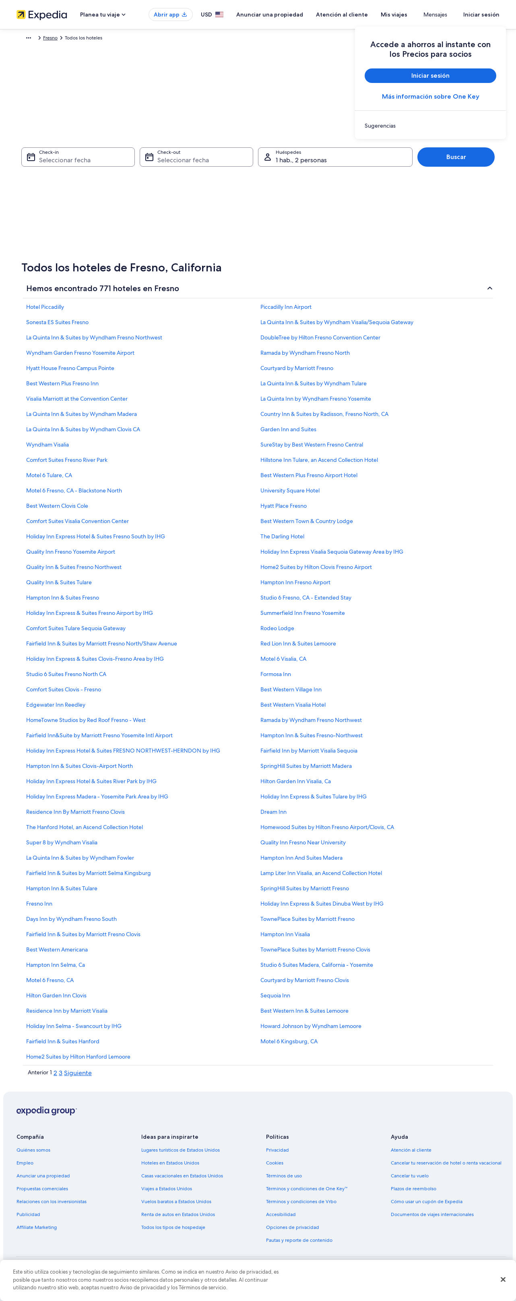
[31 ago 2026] (32, 252)
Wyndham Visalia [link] (47, 448)
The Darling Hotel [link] (282, 540)
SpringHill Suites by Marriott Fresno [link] (304, 892)
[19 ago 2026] (75, 216)
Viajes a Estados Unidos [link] (166, 1192)
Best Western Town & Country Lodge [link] (306, 525)
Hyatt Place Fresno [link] (283, 509)
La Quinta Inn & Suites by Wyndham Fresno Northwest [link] (94, 341)
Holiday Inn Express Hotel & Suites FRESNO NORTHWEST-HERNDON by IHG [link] (123, 754)
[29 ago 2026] (140, 234)
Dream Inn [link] (273, 815)
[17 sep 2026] (257, 198)
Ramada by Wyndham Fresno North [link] (305, 356)
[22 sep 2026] (214, 216)
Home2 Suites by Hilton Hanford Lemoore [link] (78, 1060)
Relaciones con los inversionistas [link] (52, 1205)
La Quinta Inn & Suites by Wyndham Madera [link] (81, 418)
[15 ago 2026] (140, 198)
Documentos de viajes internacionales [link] (432, 1218)
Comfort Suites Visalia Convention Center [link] (77, 525)
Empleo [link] (25, 1167)
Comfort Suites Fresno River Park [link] (66, 463)
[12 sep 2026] (301, 181)
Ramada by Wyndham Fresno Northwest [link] (311, 724)
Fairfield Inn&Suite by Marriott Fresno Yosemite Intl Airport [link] (99, 739)
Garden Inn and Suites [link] (288, 433)
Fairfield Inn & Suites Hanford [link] (62, 1045)
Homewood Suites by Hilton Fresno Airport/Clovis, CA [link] (327, 831)
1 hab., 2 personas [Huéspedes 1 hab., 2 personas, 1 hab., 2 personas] (301, 164)
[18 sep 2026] (279, 198)
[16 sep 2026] (236, 198)
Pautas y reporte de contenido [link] (299, 1244)
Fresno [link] (156, 39)
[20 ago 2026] (97, 216)
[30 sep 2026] (236, 234)
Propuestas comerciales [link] (42, 1192)
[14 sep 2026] (193, 198)
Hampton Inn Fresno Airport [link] (295, 586)
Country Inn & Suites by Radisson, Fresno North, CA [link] (324, 418)
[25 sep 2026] (279, 216)
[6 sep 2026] (322, 163)
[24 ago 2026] (32, 234)
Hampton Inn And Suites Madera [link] (301, 861)
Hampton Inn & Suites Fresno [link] (62, 601)
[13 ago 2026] (97, 198)
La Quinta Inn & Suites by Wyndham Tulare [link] (313, 387)
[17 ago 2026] (32, 216)
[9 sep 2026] (236, 181)
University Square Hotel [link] (290, 494)
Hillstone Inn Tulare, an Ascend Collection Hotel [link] (319, 463)
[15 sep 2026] (214, 198)
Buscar (456, 161)
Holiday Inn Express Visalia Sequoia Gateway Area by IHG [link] (331, 555)
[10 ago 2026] (32, 198)
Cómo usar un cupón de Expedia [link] (426, 1205)
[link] (430, 125)
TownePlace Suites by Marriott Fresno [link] (307, 923)
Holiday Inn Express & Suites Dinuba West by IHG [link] (322, 907)
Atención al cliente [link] (411, 1154)
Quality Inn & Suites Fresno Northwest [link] (74, 571)
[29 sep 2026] (214, 234)
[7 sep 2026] (193, 181)
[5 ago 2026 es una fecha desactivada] (75, 181)
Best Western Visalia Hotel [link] (293, 708)
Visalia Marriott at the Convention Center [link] (77, 402)
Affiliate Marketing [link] (37, 1231)
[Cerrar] (503, 1280)
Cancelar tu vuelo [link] (410, 1180)
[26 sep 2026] (301, 216)
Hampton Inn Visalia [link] (285, 938)
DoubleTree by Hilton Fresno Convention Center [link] (320, 341)
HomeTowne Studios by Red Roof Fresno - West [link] (86, 724)
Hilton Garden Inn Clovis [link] (56, 999)
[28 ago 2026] (118, 234)
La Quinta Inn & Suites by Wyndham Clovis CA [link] (83, 433)
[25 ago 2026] (54, 234)
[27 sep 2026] (322, 216)
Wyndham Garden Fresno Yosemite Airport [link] (80, 356)
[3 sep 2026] (257, 163)
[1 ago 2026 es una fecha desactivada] (140, 163)
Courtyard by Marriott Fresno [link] (296, 372)
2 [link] (55, 1077)
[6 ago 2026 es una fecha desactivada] (97, 181)
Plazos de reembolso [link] (413, 1192)
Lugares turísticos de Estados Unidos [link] (180, 1154)
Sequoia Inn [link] (275, 999)
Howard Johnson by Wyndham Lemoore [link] (310, 1030)
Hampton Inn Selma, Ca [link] (55, 968)
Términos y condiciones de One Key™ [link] (307, 1192)
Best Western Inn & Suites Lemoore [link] (304, 1014)
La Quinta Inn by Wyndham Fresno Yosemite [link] (315, 402)
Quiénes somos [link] (33, 1154)
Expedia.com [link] (35, 39)
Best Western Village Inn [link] (291, 693)
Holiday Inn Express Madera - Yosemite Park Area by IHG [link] (97, 800)
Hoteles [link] (65, 39)
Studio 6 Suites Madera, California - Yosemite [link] (316, 968)
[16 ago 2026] (161, 198)
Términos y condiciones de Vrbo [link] (301, 1205)
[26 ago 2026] (75, 234)
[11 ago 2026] (54, 198)
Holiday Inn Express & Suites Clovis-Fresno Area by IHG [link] (95, 662)
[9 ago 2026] (161, 181)
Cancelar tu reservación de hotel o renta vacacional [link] (446, 1167)
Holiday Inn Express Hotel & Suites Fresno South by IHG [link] (95, 540)
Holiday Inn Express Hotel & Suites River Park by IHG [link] (91, 785)
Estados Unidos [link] (97, 39)
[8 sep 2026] (214, 181)
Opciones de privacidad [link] (292, 1231)
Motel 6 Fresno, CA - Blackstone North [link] (74, 494)
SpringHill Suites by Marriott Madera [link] (306, 770)
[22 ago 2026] (140, 216)
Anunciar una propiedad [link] (43, 1180)
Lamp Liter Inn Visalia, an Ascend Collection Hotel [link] (321, 877)
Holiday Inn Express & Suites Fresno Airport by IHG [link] (89, 617)
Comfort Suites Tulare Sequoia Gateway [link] (76, 632)
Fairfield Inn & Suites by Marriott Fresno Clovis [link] (83, 938)
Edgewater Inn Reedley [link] (55, 708)
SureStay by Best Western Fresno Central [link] (311, 448)
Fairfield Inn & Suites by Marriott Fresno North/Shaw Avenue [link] (101, 647)
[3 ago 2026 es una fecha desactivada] (32, 181)
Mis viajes (418, 14)
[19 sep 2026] (301, 198)
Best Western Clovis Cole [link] (57, 509)
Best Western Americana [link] (57, 953)
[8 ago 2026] (140, 181)
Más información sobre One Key (430, 96)
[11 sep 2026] (279, 181)
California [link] (132, 39)
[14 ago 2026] (118, 198)
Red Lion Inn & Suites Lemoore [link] (298, 647)
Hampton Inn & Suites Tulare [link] (61, 892)
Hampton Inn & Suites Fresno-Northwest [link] (311, 739)
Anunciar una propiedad (293, 14)
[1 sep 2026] (214, 163)
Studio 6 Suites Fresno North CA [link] (66, 678)
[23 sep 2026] (236, 216)
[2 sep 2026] (236, 163)
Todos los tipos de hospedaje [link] (173, 1231)
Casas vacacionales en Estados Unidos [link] (182, 1180)
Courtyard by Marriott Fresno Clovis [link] (304, 984)
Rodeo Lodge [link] (277, 632)
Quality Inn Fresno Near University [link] (303, 846)
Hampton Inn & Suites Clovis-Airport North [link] (79, 770)
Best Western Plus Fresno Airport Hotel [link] (308, 479)
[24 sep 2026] (257, 216)
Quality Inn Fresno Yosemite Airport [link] (70, 555)
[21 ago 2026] (118, 216)
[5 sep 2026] (301, 163)
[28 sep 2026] (193, 234)
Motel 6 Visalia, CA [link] (283, 662)
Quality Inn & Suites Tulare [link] (59, 586)
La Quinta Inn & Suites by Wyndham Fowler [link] (80, 861)
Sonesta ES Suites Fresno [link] (57, 326)
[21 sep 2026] (193, 216)
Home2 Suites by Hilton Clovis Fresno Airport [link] (316, 571)
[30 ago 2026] (161, 234)
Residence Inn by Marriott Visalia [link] (66, 1014)
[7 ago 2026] (118, 181)
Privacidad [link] (277, 1154)
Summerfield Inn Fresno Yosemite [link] (302, 617)
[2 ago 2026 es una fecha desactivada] (161, 163)
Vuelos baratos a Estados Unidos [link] (176, 1205)
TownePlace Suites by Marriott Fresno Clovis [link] (315, 953)
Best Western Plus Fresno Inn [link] (62, 387)
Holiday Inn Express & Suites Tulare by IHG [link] (313, 800)
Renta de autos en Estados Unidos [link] (178, 1218)
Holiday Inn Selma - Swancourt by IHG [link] (74, 1030)
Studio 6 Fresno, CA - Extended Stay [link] (305, 601)
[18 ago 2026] (54, 216)
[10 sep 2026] (257, 181)
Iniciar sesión (481, 14)
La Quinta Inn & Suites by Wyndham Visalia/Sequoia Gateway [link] (336, 326)
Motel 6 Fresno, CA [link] (50, 984)
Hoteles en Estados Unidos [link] (170, 1167)
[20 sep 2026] (322, 198)
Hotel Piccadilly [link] (45, 310)
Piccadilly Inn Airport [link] (286, 310)
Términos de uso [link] (284, 1180)
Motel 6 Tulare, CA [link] (49, 479)
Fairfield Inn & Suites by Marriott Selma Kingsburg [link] (88, 877)
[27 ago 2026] (97, 234)
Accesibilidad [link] (281, 1218)
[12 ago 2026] (75, 198)
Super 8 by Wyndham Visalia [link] (61, 846)
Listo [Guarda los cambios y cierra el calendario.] (314, 277)
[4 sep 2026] (279, 163)
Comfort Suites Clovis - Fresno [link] (63, 693)
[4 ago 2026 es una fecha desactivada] (54, 181)
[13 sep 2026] (322, 181)
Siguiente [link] (78, 1077)
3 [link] (60, 1077)
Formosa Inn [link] (275, 678)
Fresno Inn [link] (39, 907)
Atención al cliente (366, 14)
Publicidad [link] (28, 1218)
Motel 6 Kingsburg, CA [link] (289, 1045)
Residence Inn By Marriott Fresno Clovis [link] (75, 815)
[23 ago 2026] (161, 216)
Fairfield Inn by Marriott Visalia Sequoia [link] (308, 754)
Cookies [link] (274, 1167)
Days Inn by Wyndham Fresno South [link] (71, 923)
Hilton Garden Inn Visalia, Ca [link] (295, 785)
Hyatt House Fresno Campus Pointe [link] (70, 372)
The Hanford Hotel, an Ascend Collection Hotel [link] (84, 831)
